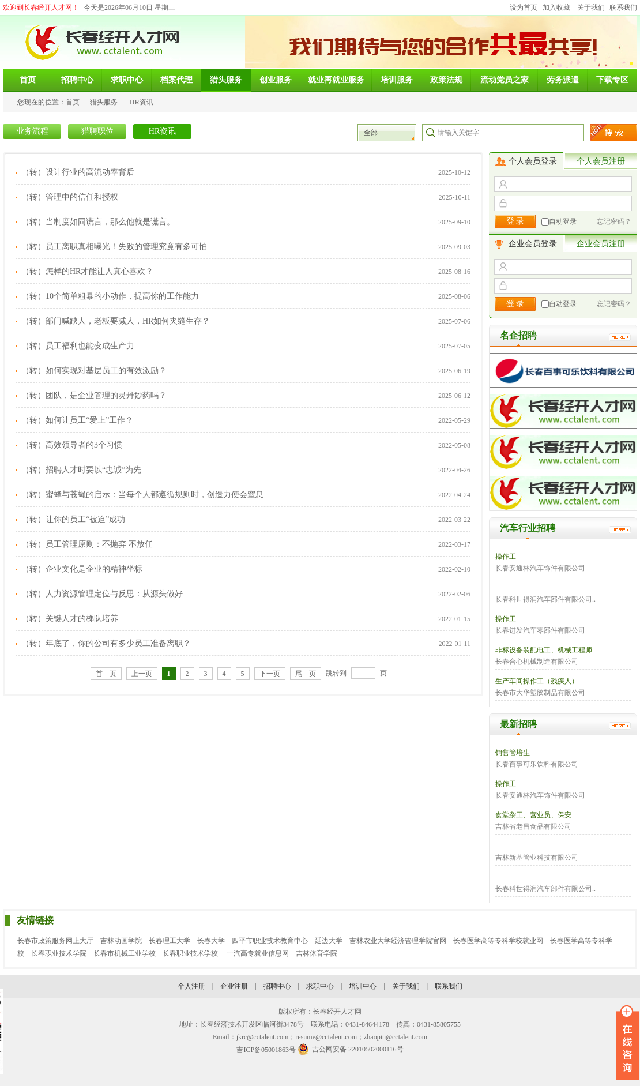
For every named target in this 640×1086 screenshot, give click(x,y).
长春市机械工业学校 (124, 953)
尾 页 (305, 674)
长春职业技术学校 (191, 953)
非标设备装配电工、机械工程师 (543, 650)
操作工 (505, 557)
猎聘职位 (97, 131)
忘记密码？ (614, 221)
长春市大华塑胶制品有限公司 (540, 693)
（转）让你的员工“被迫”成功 (73, 519)
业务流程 (32, 131)
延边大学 (328, 941)
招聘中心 (277, 986)
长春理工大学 (169, 941)
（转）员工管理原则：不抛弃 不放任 (87, 544)
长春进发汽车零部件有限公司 (540, 630)
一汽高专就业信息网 (258, 953)
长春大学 (211, 941)
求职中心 (320, 986)
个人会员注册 (601, 161)
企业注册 (234, 986)
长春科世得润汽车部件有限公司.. (545, 599)
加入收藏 (556, 7)
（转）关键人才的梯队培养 (69, 618)
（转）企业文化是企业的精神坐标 (81, 569)
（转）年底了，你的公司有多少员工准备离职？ (106, 643)
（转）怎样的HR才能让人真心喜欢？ (87, 271)
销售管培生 (512, 753)
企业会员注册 (601, 243)
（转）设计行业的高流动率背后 (77, 172)
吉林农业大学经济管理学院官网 (397, 941)
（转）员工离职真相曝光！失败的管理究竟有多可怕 (114, 246)
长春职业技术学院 (58, 953)
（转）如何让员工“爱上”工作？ (77, 420)
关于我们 (591, 7)
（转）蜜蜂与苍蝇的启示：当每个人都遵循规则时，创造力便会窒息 (142, 494)
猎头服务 (104, 102)
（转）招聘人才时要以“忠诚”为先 (81, 469)
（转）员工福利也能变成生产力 (77, 345)
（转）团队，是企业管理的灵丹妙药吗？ (94, 395)
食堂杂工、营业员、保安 (533, 815)
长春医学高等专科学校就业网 (498, 941)
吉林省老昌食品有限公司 (533, 826)
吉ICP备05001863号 (266, 1050)
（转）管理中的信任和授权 (69, 197)
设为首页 (523, 7)
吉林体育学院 (316, 953)
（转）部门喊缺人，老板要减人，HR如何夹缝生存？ (115, 321)
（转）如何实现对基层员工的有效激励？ (94, 370)
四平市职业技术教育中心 (270, 941)
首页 (73, 102)
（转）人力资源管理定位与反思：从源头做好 (102, 593)
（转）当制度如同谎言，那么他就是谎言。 (98, 221)
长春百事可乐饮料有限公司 (536, 764)
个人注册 (191, 986)
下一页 (269, 674)
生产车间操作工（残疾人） (536, 681)
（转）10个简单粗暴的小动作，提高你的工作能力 (110, 296)
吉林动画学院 (121, 941)
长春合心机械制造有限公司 (536, 661)
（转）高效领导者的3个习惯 (71, 445)
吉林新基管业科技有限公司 (536, 858)
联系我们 (623, 7)
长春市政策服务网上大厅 (55, 941)
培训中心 (363, 986)
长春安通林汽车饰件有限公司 (540, 568)
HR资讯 (141, 102)
